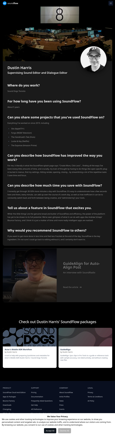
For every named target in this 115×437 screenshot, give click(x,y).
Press (61, 405)
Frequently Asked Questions (42, 401)
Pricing (33, 392)
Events (61, 409)
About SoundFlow (66, 392)
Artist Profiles (64, 397)
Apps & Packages (9, 397)
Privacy (90, 392)
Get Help (34, 405)
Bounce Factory (9, 401)
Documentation (37, 397)
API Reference (36, 409)
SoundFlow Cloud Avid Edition (14, 392)
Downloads (7, 405)
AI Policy (91, 401)
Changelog (7, 409)
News (61, 401)
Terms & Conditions (95, 397)
